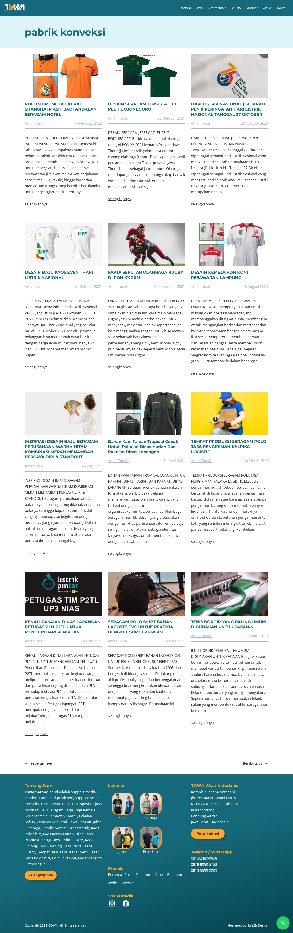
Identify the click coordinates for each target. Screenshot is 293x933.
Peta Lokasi (207, 833)
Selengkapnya (40, 875)
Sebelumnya (38, 763)
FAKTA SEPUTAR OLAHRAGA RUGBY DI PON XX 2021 (145, 275)
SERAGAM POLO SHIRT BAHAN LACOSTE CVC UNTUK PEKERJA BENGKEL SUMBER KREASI (140, 627)
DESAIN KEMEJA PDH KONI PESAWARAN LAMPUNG (219, 275)
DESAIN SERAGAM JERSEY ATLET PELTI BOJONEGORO (142, 107)
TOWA (53, 925)
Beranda (184, 8)
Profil (199, 8)
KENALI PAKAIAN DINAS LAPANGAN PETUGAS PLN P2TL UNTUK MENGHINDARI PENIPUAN (63, 627)
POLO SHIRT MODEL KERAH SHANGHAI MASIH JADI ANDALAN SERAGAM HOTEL (61, 109)
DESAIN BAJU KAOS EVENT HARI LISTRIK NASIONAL (59, 275)
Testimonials (216, 8)
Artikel (268, 8)
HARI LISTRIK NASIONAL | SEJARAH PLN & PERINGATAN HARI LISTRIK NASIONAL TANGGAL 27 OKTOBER (228, 109)
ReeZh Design (258, 925)
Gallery (236, 8)
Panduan (252, 8)
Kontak (282, 8)
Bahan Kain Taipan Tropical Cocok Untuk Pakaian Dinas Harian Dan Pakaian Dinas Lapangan (143, 446)
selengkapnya (36, 204)
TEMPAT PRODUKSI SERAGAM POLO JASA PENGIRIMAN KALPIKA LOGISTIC (228, 446)
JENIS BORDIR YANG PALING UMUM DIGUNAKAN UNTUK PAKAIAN (228, 624)
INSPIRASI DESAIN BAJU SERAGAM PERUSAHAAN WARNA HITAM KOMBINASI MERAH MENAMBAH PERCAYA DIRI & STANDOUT (61, 449)
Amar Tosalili (35, 123)
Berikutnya (255, 763)
